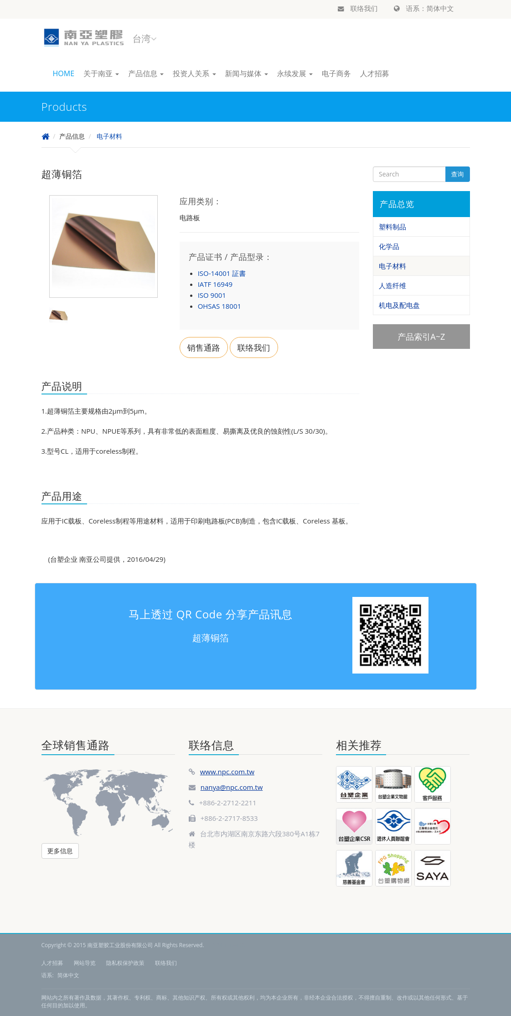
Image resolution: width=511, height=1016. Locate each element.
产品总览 (397, 203)
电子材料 (109, 136)
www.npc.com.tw (227, 771)
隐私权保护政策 (125, 963)
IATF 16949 (215, 284)
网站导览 (85, 963)
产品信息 (146, 73)
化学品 (389, 246)
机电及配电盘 (399, 305)
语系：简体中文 (424, 8)
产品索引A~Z (421, 336)
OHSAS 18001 (219, 306)
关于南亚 (101, 73)
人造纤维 (392, 285)
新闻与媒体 (246, 73)
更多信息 (60, 850)
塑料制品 (392, 226)
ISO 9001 (212, 295)
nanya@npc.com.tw (232, 787)
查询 (457, 174)
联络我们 (358, 8)
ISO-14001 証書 (222, 273)
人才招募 (374, 73)
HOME (64, 73)
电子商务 (336, 73)
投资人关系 (194, 73)
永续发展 (295, 73)
